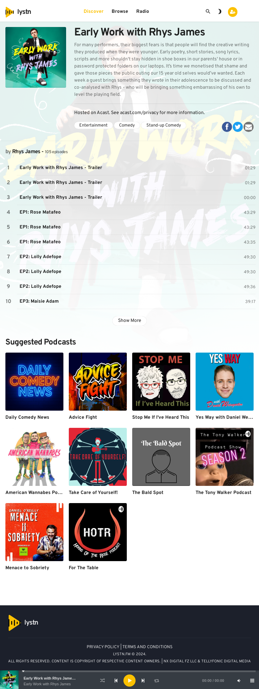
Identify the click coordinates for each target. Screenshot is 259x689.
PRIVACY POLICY (103, 647)
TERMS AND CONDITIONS (147, 647)
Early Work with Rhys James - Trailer (56, 678)
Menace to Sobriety (27, 568)
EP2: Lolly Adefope (40, 257)
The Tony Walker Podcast (224, 493)
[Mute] (239, 680)
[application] (129, 680)
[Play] (129, 680)
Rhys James (26, 151)
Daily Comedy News (27, 417)
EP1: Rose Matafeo (40, 212)
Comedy (127, 125)
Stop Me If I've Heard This (160, 417)
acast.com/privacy (139, 113)
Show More (129, 321)
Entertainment (93, 125)
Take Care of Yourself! (93, 493)
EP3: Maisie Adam (39, 301)
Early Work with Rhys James (47, 684)
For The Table (83, 568)
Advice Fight (83, 417)
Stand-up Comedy (163, 125)
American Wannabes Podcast (37, 493)
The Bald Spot (148, 493)
